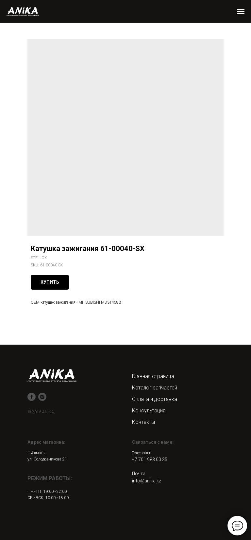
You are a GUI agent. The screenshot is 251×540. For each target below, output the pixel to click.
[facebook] (31, 397)
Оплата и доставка (154, 399)
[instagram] (42, 397)
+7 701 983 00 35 (149, 459)
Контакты (143, 422)
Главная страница (153, 376)
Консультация (148, 410)
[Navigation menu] (240, 11)
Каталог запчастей (154, 388)
